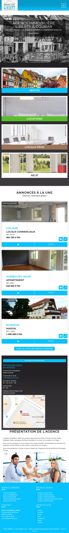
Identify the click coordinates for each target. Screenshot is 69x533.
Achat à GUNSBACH (9, 493)
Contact (39, 522)
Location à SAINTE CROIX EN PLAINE (49, 499)
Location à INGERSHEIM (45, 501)
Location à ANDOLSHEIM (45, 495)
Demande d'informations (34, 360)
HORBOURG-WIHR (18, 276)
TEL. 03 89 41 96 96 (8, 516)
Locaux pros (41, 518)
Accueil (39, 510)
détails (51, 244)
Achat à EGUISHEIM (9, 497)
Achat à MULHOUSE (9, 501)
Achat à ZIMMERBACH (10, 495)
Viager (39, 520)
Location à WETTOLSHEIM (46, 497)
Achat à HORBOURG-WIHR (12, 499)
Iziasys (25, 529)
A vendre (40, 512)
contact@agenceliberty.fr (11, 378)
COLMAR (12, 228)
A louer (39, 514)
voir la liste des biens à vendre (34, 348)
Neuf (38, 516)
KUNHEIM (12, 325)
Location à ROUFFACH (44, 493)
